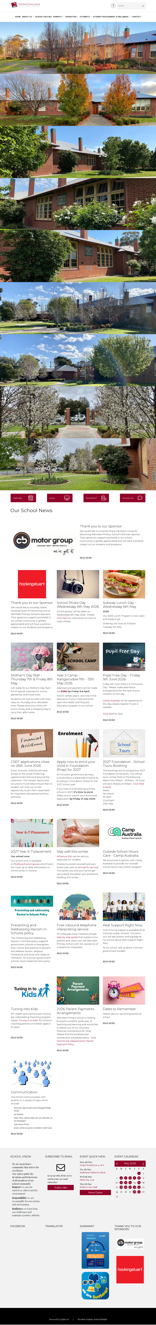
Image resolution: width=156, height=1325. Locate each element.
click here (62, 618)
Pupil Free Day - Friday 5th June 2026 (121, 678)
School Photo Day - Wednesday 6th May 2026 (78, 605)
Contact (136, 17)
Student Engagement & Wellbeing (110, 17)
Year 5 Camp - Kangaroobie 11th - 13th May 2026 (75, 680)
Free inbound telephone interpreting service (76, 927)
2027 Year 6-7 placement (31, 852)
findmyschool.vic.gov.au (27, 864)
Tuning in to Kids (28, 1020)
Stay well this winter (72, 852)
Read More (86, 558)
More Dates (95, 1192)
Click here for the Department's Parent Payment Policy (76, 1041)
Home (18, 17)
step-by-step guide (67, 937)
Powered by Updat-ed (59, 1319)
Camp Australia (111, 701)
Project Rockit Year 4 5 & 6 (92, 1165)
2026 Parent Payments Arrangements (75, 1011)
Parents (57, 17)
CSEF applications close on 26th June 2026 (30, 764)
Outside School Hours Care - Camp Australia (120, 854)
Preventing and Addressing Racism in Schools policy (29, 929)
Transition (70, 17)
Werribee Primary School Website (92, 1319)
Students (85, 17)
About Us (27, 17)
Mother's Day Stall (88, 1187)
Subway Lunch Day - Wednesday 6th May (119, 605)
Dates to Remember (119, 1009)
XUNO (64, 691)
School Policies (43, 17)
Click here (108, 714)
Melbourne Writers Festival (92, 1172)
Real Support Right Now (122, 925)
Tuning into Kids (24, 1009)
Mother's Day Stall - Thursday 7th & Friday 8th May (32, 680)
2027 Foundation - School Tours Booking (124, 764)
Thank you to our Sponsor (101, 527)
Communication (24, 1092)
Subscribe (60, 1187)
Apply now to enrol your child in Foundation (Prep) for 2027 (76, 766)
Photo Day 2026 (87, 1180)
